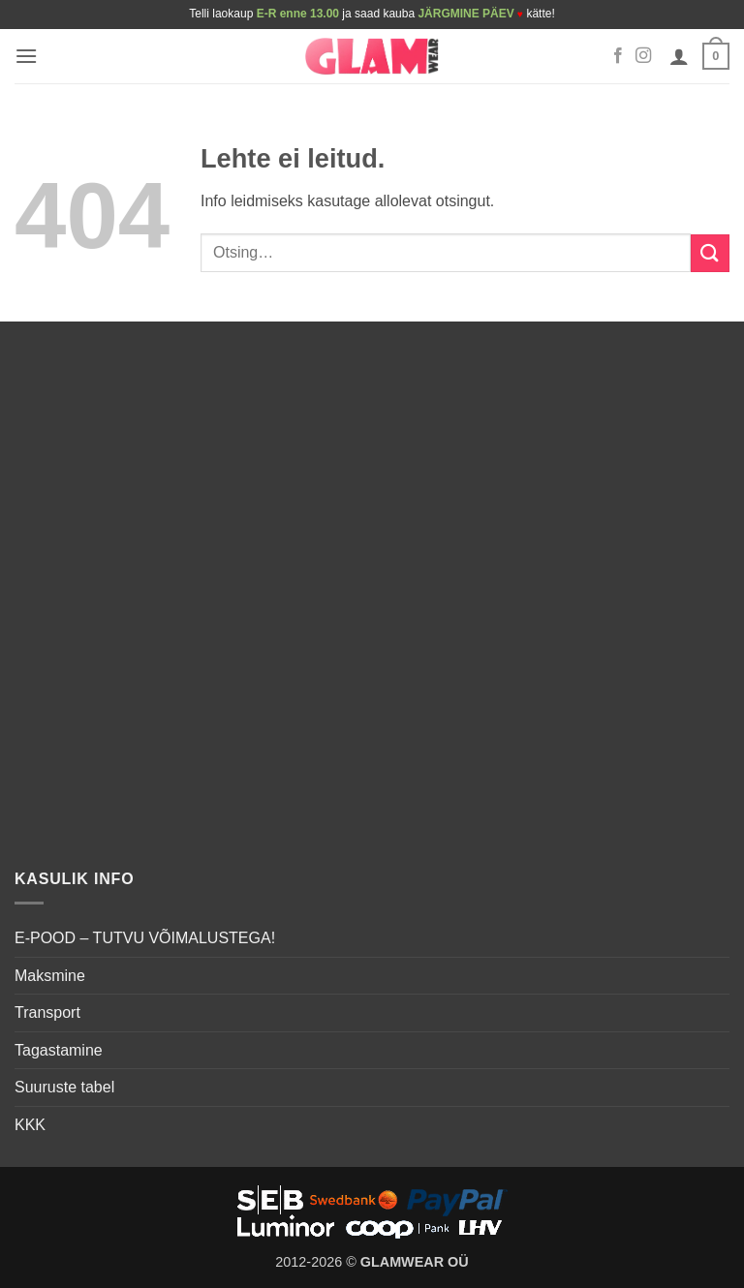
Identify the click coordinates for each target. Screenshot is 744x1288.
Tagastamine (59, 1050)
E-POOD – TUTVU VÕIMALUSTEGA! (145, 938)
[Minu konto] (679, 56)
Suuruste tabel (64, 1087)
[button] (26, 55)
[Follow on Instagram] (643, 56)
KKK (30, 1125)
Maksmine (50, 975)
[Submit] (710, 253)
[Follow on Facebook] (618, 56)
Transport (47, 1012)
